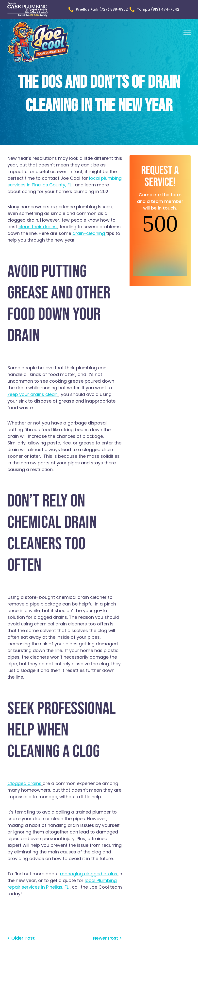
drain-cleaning (88, 233)
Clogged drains (24, 783)
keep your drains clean (32, 394)
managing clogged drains (88, 874)
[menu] (187, 32)
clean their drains (37, 227)
